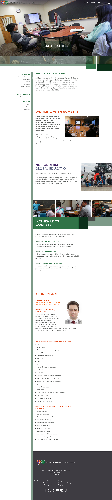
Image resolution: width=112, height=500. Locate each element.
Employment (62, 485)
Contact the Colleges (65, 483)
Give (99, 3)
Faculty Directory (25, 86)
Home (28, 104)
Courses (28, 81)
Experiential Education (24, 76)
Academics (27, 106)
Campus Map (62, 481)
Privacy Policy (48, 485)
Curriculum (27, 89)
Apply (92, 3)
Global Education (25, 79)
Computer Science (25, 96)
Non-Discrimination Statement (43, 481)
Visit (86, 3)
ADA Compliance (47, 483)
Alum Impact (26, 84)
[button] (104, 2)
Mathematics (25, 74)
